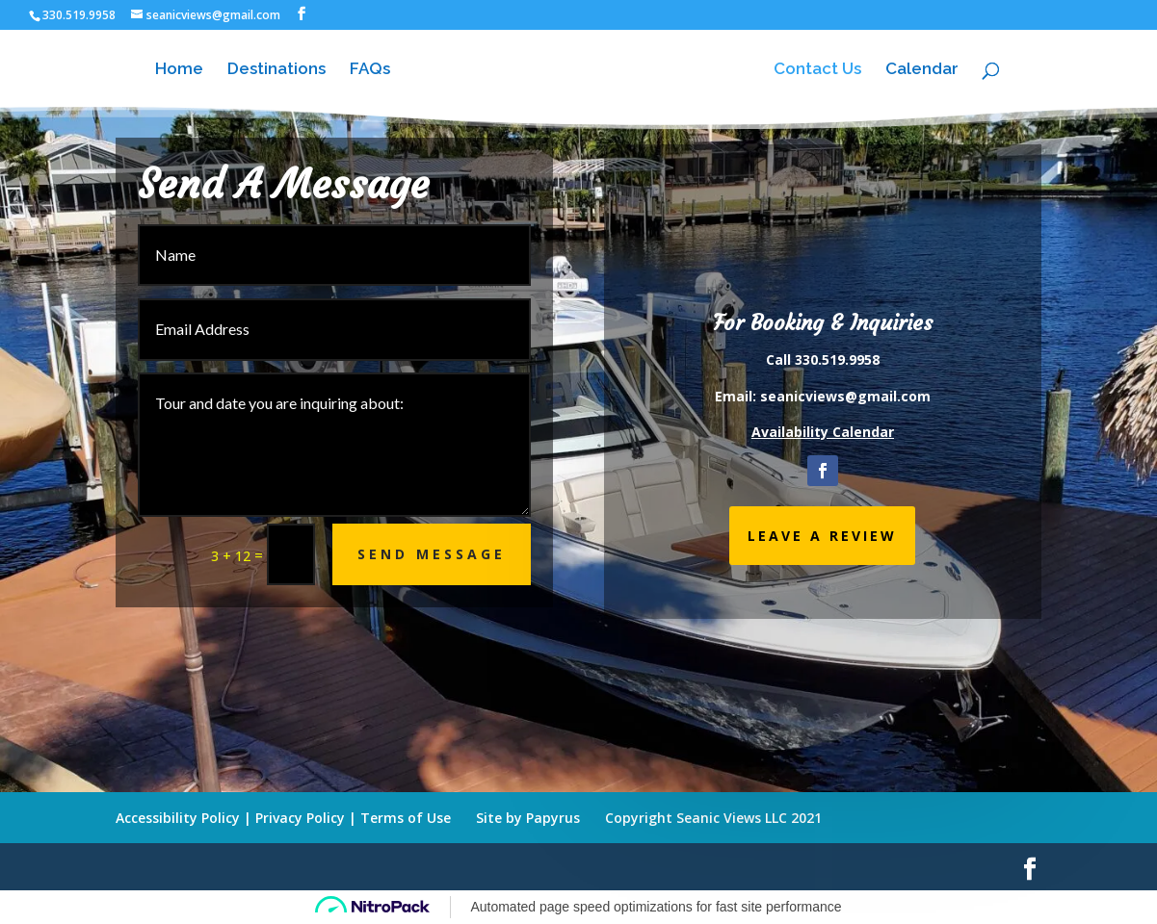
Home (179, 70)
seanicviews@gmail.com (845, 396)
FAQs (370, 70)
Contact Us (817, 70)
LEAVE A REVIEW (822, 535)
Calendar (922, 70)
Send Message (431, 554)
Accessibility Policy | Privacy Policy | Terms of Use (283, 817)
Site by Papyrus (528, 817)
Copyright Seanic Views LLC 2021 (713, 817)
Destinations (276, 70)
